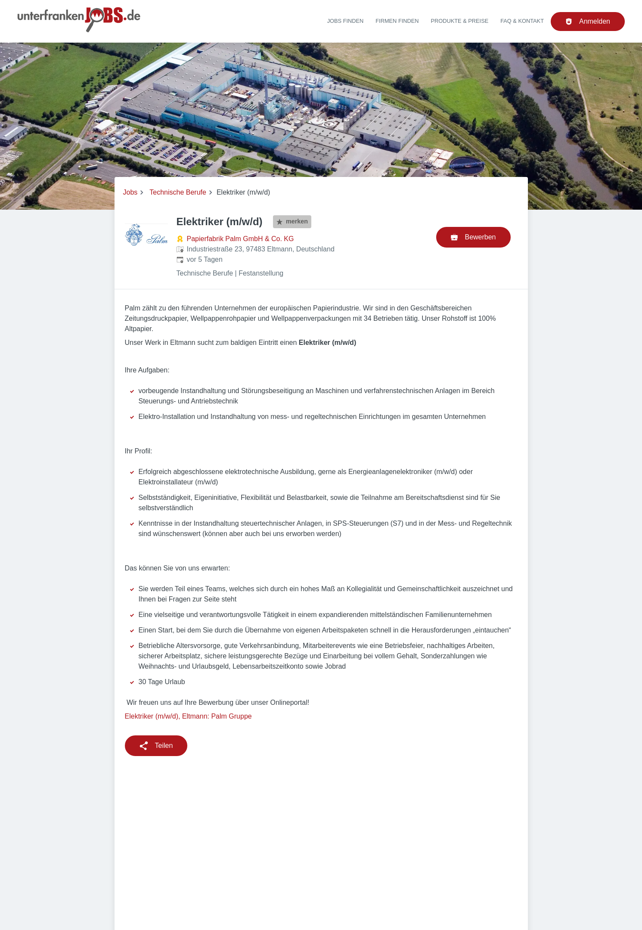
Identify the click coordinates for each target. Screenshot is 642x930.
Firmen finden (397, 21)
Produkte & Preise (460, 21)
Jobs (130, 192)
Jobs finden (345, 21)
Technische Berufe (177, 192)
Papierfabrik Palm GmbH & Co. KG (240, 238)
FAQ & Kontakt (522, 21)
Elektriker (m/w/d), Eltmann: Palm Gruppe (188, 716)
